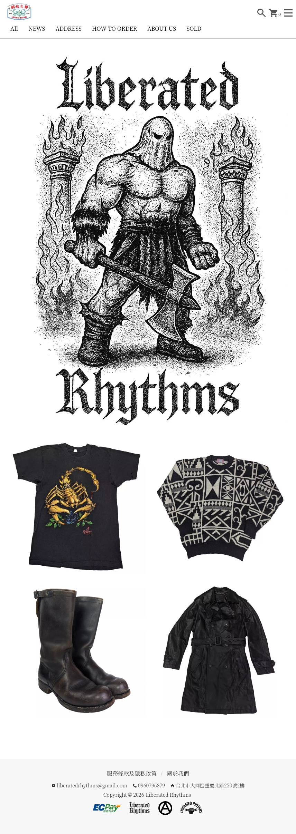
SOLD (193, 28)
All (14, 28)
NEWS (36, 28)
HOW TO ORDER (114, 28)
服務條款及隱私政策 (132, 773)
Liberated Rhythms (168, 794)
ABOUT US (161, 28)
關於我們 (178, 773)
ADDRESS (69, 28)
